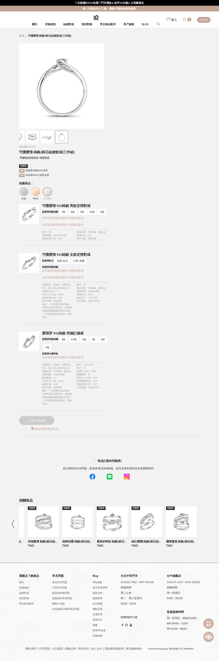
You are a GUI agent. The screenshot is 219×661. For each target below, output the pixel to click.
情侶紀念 (98, 619)
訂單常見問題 (59, 587)
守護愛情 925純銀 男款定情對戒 (66, 206)
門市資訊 (203, 19)
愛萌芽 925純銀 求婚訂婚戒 (62, 333)
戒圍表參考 (76, 218)
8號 (73, 211)
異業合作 (83, 648)
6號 (84, 339)
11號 (102, 211)
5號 (47, 347)
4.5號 (74, 339)
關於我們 (31, 648)
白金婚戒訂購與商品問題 (65, 608)
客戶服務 (129, 24)
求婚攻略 (98, 635)
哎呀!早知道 (99, 630)
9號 (82, 211)
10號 (92, 211)
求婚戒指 (50, 24)
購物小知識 (58, 603)
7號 (63, 211)
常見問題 (44, 648)
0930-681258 (192, 582)
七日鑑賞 (57, 648)
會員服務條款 (134, 648)
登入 (172, 20)
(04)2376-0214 (175, 582)
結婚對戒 (68, 24)
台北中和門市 (129, 576)
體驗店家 (98, 608)
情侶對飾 (87, 24)
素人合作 (96, 648)
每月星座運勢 (100, 587)
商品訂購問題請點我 (44, 429)
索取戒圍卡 (62, 218)
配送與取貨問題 (61, 592)
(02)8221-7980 (129, 582)
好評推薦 (98, 603)
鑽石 (34, 24)
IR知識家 (97, 582)
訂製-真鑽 (78, 260)
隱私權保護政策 (114, 648)
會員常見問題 (59, 582)
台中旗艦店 (174, 576)
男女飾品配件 (108, 24)
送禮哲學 (98, 614)
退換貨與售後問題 (62, 598)
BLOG (145, 24)
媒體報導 (98, 598)
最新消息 (98, 592)
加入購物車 (37, 420)
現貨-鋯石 (62, 260)
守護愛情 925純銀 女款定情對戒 (66, 255)
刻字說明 (47, 218)
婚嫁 (95, 624)
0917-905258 (146, 582)
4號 (64, 339)
